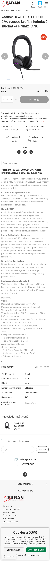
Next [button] (45, 56)
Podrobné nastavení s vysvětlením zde (25, 555)
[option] (25, 56)
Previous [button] (4, 56)
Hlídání (34, 141)
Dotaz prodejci (37, 137)
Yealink (37, 129)
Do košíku (34, 100)
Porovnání (13, 141)
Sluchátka (29, 10)
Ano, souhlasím (36, 550)
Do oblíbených (14, 137)
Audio (20, 10)
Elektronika (10, 10)
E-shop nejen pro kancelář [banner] (10, 4)
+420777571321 (27, 464)
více (42, 121)
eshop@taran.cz (28, 459)
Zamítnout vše (13, 550)
